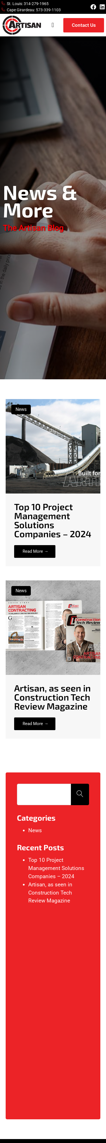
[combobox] (44, 794)
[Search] (80, 794)
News (35, 830)
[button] (52, 25)
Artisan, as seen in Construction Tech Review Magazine (50, 892)
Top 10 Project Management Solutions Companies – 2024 (56, 868)
